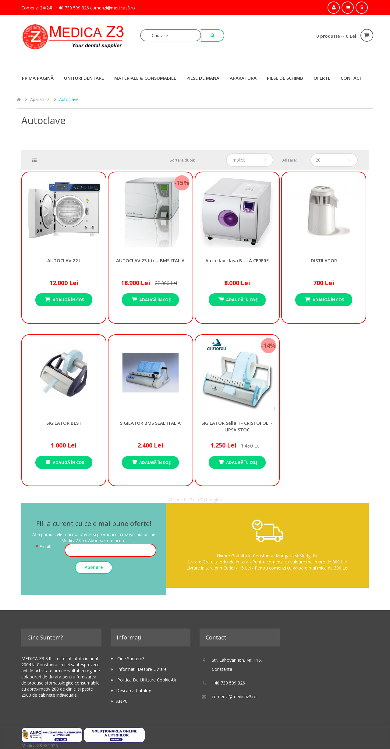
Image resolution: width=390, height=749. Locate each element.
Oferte (322, 78)
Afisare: (289, 160)
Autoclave (69, 99)
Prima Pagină (38, 78)
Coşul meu (348, 8)
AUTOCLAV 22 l (64, 210)
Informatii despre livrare (142, 669)
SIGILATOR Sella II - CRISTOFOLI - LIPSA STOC (237, 373)
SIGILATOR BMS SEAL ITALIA (150, 373)
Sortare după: (182, 160)
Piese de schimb (285, 78)
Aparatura (243, 78)
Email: (45, 546)
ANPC (122, 701)
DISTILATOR (323, 210)
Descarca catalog (133, 690)
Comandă (362, 8)
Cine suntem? (130, 658)
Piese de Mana (202, 78)
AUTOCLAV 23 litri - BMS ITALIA (150, 210)
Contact (351, 78)
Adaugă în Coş (68, 299)
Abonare (94, 567)
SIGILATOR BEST (64, 373)
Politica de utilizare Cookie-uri (147, 680)
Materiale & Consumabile (145, 78)
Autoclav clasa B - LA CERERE (237, 210)
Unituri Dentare (84, 78)
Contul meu (334, 8)
